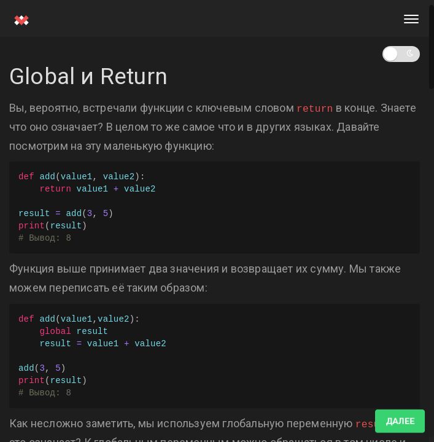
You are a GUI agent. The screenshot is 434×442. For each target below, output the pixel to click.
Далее (400, 421)
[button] (401, 54)
